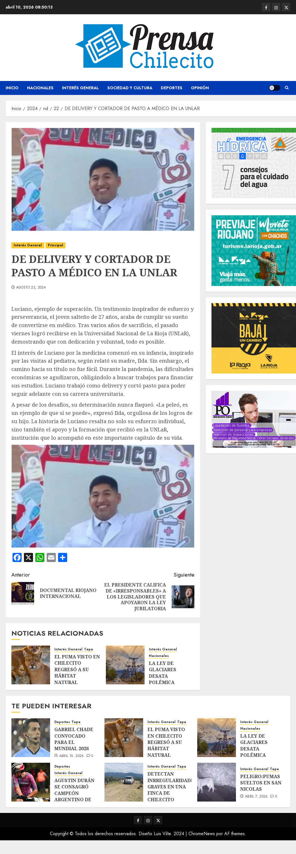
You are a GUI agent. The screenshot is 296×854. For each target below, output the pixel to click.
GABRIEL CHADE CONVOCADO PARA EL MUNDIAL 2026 (73, 739)
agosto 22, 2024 (31, 287)
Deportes (171, 88)
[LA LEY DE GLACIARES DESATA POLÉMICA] (125, 665)
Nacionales (40, 88)
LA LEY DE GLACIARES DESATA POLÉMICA (162, 672)
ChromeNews (201, 833)
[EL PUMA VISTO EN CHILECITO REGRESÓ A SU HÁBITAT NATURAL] (30, 665)
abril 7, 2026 (256, 796)
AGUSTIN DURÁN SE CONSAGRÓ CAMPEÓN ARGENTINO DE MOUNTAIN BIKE (74, 793)
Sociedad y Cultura (129, 88)
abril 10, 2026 (71, 756)
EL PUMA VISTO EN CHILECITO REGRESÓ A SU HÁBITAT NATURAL (77, 669)
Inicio (12, 88)
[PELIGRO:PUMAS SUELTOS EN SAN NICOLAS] (216, 782)
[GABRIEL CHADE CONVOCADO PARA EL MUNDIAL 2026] (30, 737)
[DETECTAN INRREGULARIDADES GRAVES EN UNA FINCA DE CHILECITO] (123, 782)
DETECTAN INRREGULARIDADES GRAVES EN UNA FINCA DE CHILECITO (172, 787)
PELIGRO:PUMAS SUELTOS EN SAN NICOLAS (260, 782)
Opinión (200, 88)
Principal (55, 245)
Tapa (88, 649)
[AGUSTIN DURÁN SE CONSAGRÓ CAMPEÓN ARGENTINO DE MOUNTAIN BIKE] (30, 782)
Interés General (80, 88)
